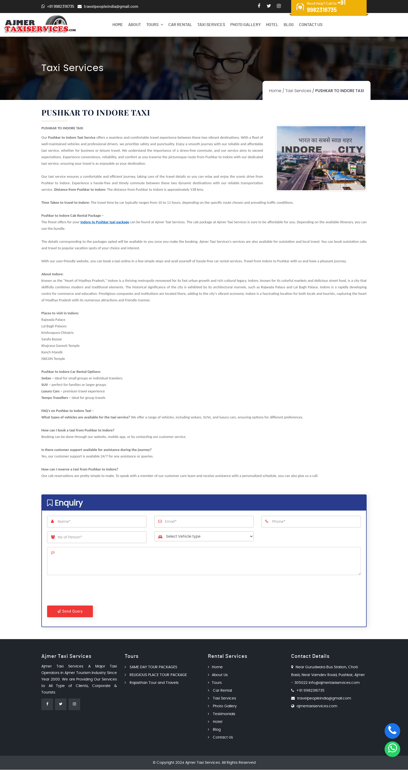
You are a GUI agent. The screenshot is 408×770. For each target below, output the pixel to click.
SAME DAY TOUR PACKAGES (151, 667)
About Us (218, 675)
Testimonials (221, 714)
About (134, 25)
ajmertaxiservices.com (317, 706)
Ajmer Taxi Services (202, 763)
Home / (276, 91)
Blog (289, 25)
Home (117, 25)
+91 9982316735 (310, 691)
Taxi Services (211, 25)
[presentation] (86, 591)
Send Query (70, 611)
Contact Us (310, 25)
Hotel (272, 25)
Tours (154, 24)
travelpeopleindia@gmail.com (324, 699)
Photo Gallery (245, 25)
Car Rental (180, 25)
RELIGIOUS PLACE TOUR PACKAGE (156, 675)
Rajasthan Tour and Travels (151, 683)
